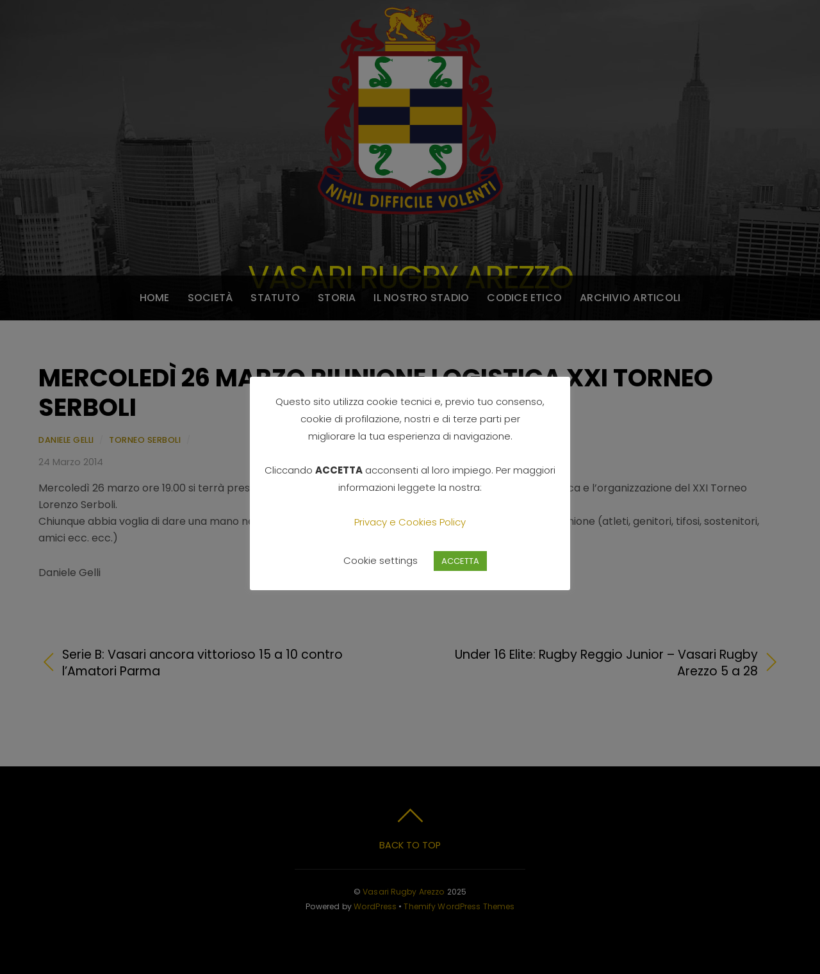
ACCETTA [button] (460, 561)
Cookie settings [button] (380, 560)
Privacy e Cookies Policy (410, 522)
